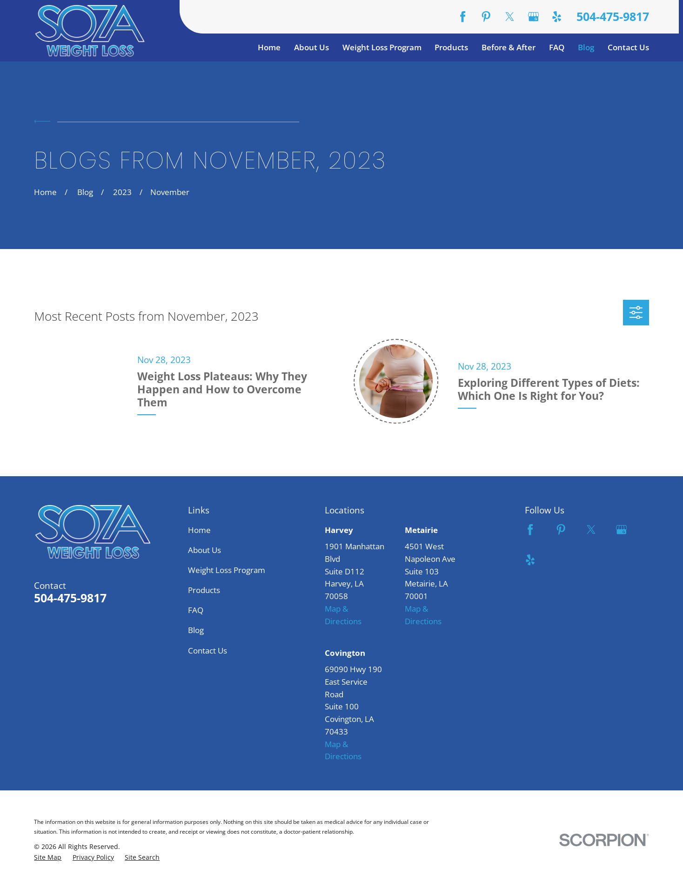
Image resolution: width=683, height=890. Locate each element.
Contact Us (207, 650)
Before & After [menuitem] (509, 47)
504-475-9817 (612, 16)
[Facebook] (462, 16)
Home (199, 530)
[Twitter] (509, 16)
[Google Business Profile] (533, 16)
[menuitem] (47, 857)
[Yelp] (556, 16)
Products (204, 590)
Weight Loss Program (226, 570)
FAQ (195, 610)
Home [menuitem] (269, 47)
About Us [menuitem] (311, 47)
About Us (204, 550)
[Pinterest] (486, 16)
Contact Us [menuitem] (628, 47)
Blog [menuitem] (586, 47)
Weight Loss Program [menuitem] (382, 47)
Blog (196, 630)
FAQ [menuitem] (556, 47)
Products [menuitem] (451, 47)
